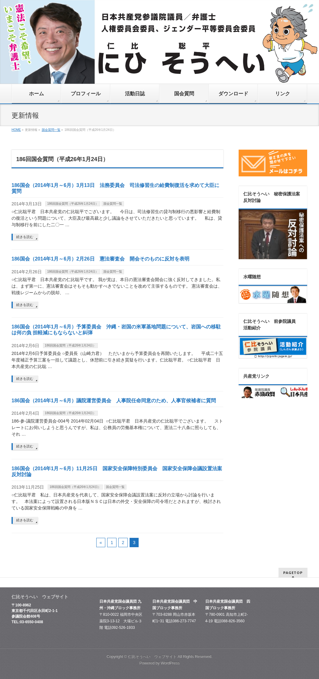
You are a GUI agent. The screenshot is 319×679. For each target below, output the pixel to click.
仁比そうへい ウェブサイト (152, 656)
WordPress (170, 663)
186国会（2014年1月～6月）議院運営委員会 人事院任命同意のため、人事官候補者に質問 (114, 400)
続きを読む (24, 237)
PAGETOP (293, 573)
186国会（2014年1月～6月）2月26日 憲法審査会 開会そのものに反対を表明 (100, 258)
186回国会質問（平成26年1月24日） (72, 203)
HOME (16, 129)
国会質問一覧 (51, 129)
